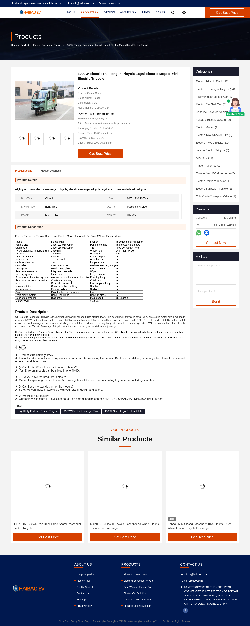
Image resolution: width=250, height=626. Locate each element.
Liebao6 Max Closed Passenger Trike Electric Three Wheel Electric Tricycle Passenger (200, 526)
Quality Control (85, 587)
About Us (128, 12)
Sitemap (81, 599)
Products (90, 12)
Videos (109, 12)
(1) (207, 127)
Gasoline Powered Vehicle (138, 599)
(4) (211, 104)
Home (71, 12)
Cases (160, 12)
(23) (212, 81)
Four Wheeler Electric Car (138, 587)
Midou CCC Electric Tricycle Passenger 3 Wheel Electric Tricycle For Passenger (124, 526)
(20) (215, 96)
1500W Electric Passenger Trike (81, 411)
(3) (212, 150)
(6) (214, 135)
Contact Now (216, 243)
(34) (215, 89)
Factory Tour (83, 580)
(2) (213, 119)
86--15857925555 (110, 3)
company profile (85, 574)
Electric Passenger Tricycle (47, 45)
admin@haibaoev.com (80, 3)
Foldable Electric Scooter (137, 605)
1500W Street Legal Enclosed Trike (124, 411)
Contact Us (83, 593)
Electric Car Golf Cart (135, 593)
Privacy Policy (84, 605)
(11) (212, 142)
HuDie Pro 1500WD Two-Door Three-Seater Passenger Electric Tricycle (47, 526)
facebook (185, 610)
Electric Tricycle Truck (135, 574)
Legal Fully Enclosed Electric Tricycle (38, 411)
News (146, 12)
